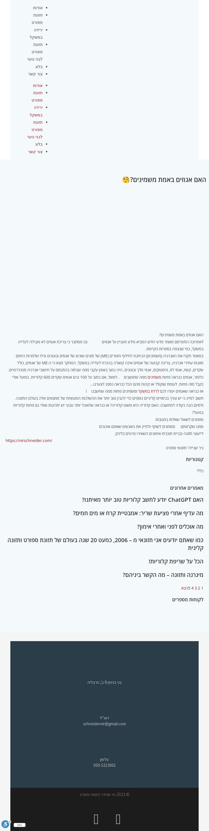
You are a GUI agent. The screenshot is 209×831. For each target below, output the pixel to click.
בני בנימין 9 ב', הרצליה (105, 682)
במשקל (144, 391)
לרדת (155, 391)
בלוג (39, 67)
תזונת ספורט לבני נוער (34, 51)
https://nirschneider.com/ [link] (29, 440)
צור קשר (35, 74)
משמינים (155, 377)
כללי (200, 470)
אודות (38, 8)
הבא (184, 588)
